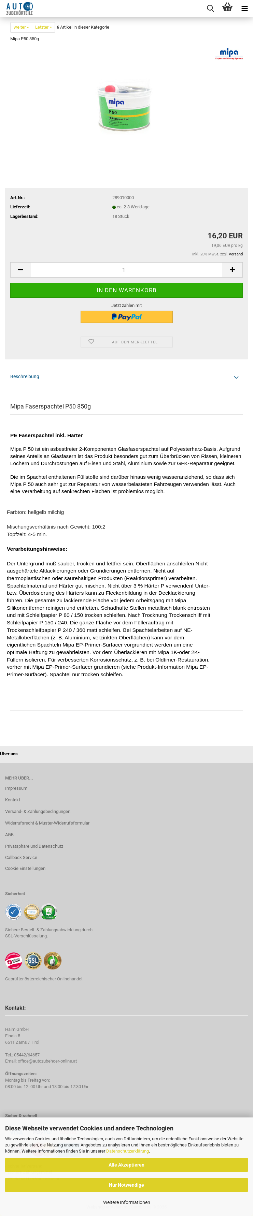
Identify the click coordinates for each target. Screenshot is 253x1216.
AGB (9, 834)
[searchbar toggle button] (210, 8)
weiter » (21, 27)
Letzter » (43, 27)
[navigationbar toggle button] (244, 8)
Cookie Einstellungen (25, 868)
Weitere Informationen (126, 1202)
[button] (20, 270)
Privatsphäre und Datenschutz (34, 846)
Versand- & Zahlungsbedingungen (37, 811)
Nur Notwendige (126, 1185)
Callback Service (21, 857)
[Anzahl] (126, 270)
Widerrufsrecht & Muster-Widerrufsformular (47, 823)
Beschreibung (24, 376)
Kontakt (12, 799)
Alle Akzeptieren (126, 1165)
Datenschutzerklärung (127, 1151)
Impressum (16, 788)
